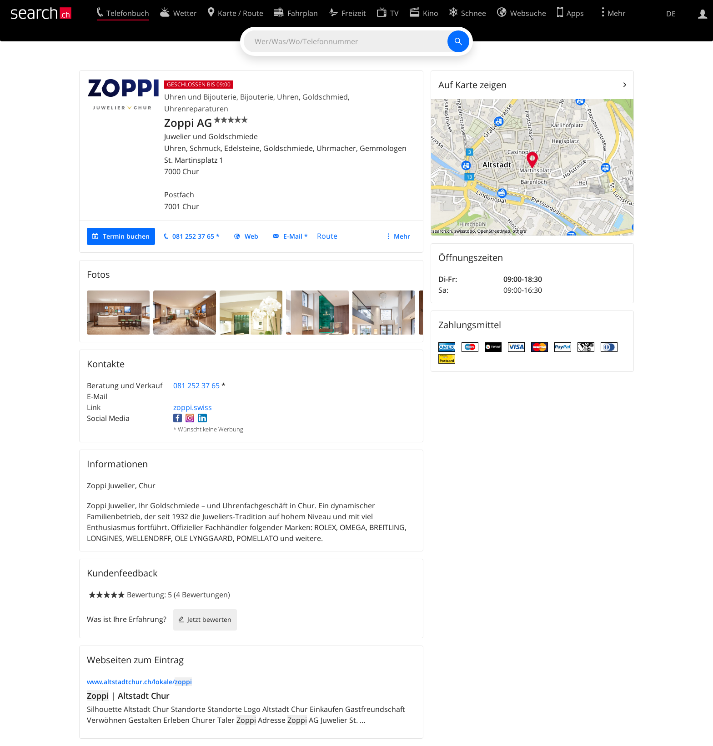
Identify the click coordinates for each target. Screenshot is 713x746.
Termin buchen (126, 236)
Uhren (288, 97)
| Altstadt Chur (128, 695)
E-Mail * (295, 236)
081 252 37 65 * (196, 236)
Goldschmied (325, 97)
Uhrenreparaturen (196, 109)
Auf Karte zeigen (472, 85)
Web (251, 236)
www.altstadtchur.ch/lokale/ (139, 681)
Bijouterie (256, 97)
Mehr (402, 236)
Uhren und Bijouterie (200, 97)
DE (671, 14)
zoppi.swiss (192, 407)
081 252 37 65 (196, 386)
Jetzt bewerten (209, 619)
